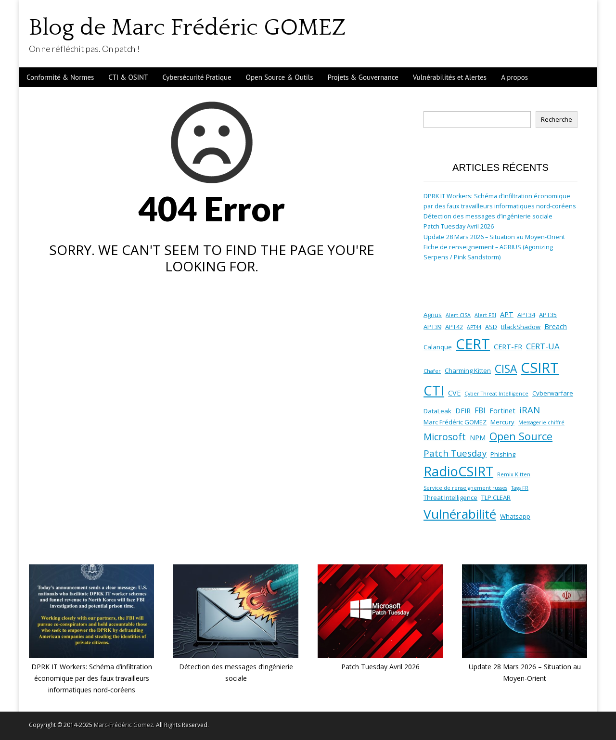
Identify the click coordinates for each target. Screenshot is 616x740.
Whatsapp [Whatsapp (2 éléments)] (515, 516)
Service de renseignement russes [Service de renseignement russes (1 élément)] (465, 488)
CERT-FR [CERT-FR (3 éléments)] (508, 346)
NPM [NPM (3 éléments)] (478, 437)
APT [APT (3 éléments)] (506, 314)
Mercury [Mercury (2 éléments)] (502, 422)
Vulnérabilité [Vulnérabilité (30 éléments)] (460, 514)
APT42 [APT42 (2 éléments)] (454, 326)
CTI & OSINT (128, 77)
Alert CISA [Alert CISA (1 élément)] (458, 315)
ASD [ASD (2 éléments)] (491, 326)
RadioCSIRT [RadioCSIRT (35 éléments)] (458, 471)
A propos (514, 77)
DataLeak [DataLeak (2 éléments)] (437, 411)
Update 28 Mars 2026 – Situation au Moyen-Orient (494, 237)
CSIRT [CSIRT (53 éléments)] (540, 367)
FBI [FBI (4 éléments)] (480, 410)
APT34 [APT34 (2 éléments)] (526, 314)
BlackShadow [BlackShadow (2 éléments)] (520, 326)
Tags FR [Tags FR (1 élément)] (519, 488)
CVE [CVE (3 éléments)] (454, 392)
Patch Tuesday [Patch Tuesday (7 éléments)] (455, 453)
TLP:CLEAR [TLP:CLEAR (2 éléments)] (496, 497)
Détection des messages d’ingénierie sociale (488, 216)
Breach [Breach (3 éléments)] (555, 326)
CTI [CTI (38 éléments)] (434, 390)
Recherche (556, 119)
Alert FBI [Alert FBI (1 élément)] (485, 315)
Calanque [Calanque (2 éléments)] (438, 347)
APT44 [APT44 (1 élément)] (474, 327)
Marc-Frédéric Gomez (123, 725)
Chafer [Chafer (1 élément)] (432, 371)
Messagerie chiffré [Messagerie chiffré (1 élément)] (541, 422)
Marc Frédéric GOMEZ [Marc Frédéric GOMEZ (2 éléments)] (455, 422)
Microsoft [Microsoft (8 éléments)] (445, 437)
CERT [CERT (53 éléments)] (473, 344)
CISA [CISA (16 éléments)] (506, 368)
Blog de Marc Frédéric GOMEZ (187, 27)
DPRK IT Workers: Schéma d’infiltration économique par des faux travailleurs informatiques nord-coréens (91, 678)
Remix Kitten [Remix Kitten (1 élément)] (513, 474)
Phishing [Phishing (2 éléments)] (502, 454)
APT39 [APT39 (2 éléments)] (432, 326)
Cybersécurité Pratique (196, 77)
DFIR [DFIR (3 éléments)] (463, 410)
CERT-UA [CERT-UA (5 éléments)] (543, 346)
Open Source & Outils (279, 77)
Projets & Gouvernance (363, 77)
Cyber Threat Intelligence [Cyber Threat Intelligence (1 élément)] (496, 393)
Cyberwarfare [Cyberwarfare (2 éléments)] (552, 393)
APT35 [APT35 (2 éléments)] (548, 314)
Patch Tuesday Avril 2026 (459, 226)
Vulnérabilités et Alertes (450, 77)
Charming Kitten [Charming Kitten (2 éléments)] (468, 370)
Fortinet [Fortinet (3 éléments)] (502, 410)
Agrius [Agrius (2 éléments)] (433, 314)
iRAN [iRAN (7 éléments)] (529, 410)
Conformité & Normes (60, 77)
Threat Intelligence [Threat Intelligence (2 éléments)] (450, 497)
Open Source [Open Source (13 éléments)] (520, 436)
